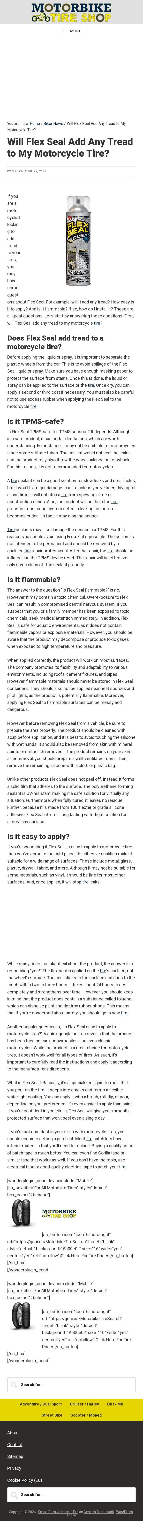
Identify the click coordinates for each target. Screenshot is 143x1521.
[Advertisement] (71, 74)
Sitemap (15, 1456)
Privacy (14, 1468)
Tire (11, 529)
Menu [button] (75, 31)
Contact (15, 1444)
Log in (71, 1515)
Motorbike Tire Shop (72, 12)
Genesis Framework (99, 1512)
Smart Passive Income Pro (58, 1512)
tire (97, 323)
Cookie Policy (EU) (24, 1480)
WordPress (124, 1512)
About (13, 1432)
